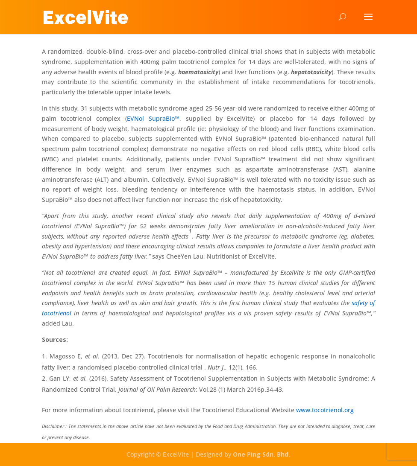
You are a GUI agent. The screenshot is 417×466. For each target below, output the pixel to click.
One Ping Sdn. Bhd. (261, 454)
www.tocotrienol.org (325, 410)
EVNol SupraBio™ (153, 118)
